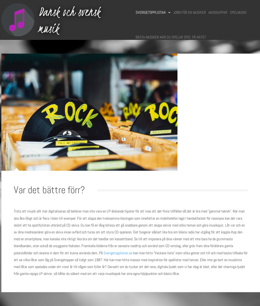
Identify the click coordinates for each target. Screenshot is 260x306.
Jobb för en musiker (189, 12)
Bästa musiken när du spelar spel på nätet (171, 37)
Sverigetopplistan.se (117, 252)
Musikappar (218, 12)
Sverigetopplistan (153, 12)
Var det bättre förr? (49, 190)
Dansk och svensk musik (69, 20)
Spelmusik (238, 12)
